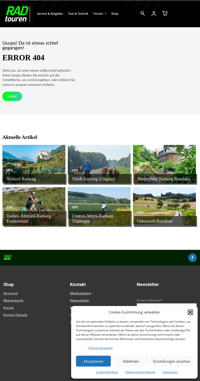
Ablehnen (131, 361)
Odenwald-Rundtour (152, 222)
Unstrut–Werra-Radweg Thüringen (97, 222)
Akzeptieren (93, 361)
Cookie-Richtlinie (107, 372)
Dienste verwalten (100, 348)
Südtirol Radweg (18, 180)
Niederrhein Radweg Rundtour (159, 180)
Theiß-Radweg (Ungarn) (89, 180)
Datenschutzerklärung (140, 372)
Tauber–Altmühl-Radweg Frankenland (34, 222)
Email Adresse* (149, 299)
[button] (190, 312)
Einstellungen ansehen (171, 361)
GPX (9, 171)
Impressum (170, 372)
